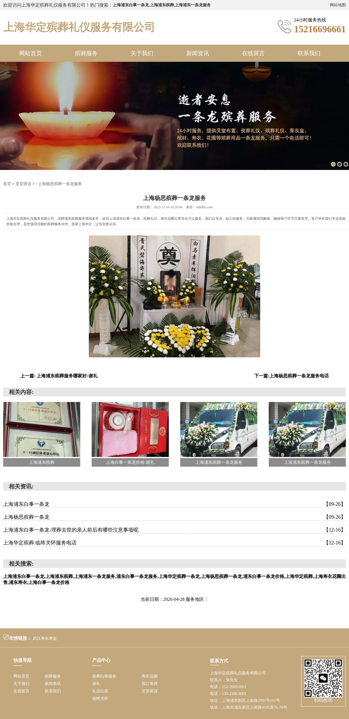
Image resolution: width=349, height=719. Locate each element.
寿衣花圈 (150, 676)
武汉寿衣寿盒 (45, 638)
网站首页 (30, 53)
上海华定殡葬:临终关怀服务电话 (174, 542)
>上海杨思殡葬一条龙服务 (59, 184)
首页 (7, 184)
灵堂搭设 (23, 184)
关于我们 (142, 53)
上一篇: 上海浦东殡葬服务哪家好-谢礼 (59, 375)
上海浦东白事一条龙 (174, 504)
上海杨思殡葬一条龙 (174, 517)
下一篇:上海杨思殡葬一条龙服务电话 (291, 375)
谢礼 (96, 684)
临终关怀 (100, 698)
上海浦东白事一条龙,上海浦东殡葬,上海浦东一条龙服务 (162, 5)
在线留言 (253, 53)
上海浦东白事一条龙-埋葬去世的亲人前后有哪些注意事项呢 (174, 529)
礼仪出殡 (100, 691)
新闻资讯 (197, 53)
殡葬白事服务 (104, 676)
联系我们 (309, 53)
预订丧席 (150, 684)
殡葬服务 (86, 53)
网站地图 (338, 5)
